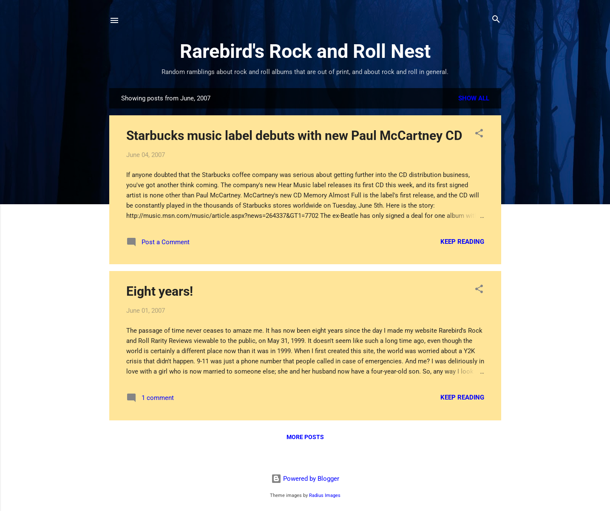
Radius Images (324, 495)
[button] (479, 134)
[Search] (496, 19)
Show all (473, 98)
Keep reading (462, 242)
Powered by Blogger (305, 478)
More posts (305, 437)
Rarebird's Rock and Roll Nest (305, 51)
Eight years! (159, 291)
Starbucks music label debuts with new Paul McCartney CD (294, 135)
